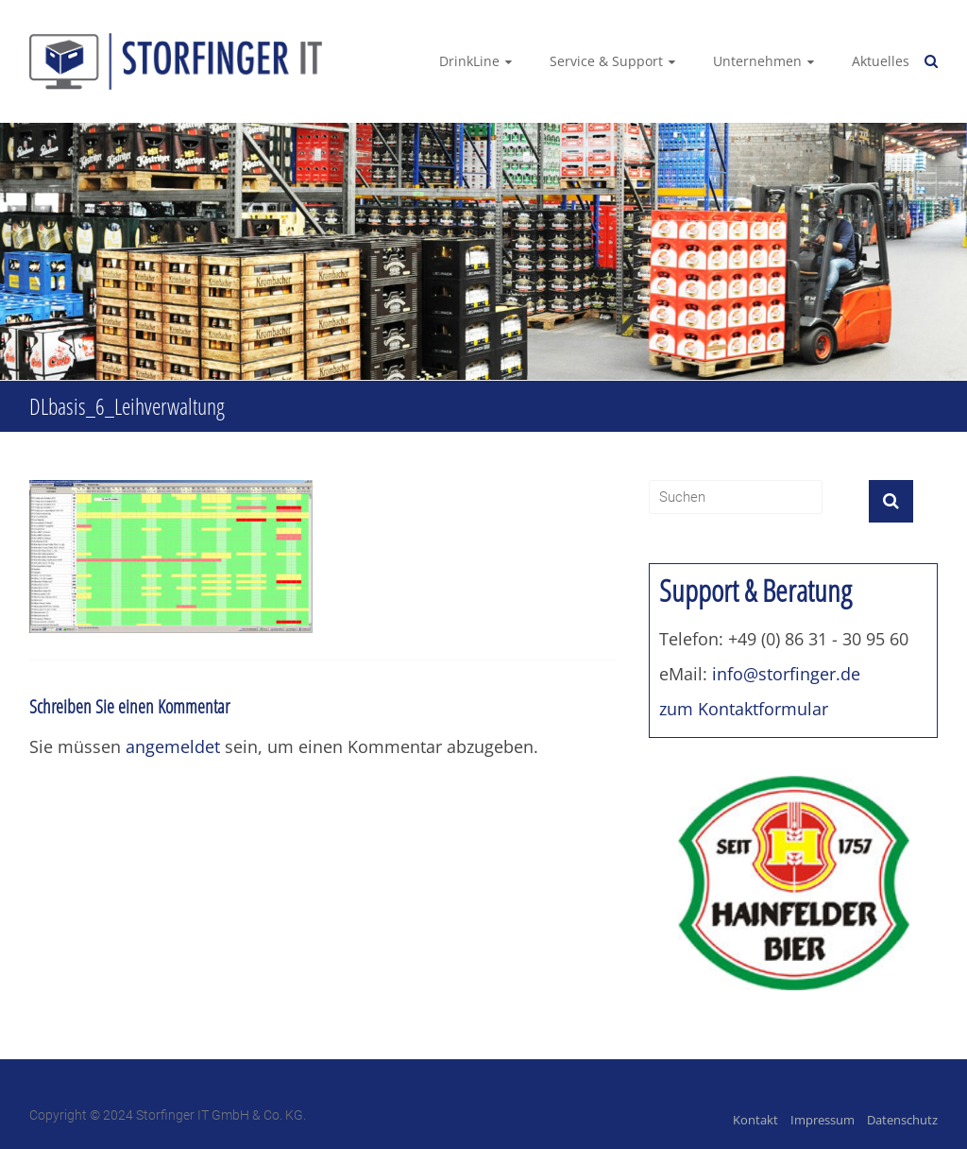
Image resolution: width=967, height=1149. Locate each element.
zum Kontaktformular (743, 708)
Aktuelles (880, 61)
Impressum (822, 1119)
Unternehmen (757, 61)
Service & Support (606, 61)
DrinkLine (469, 61)
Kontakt (755, 1119)
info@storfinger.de (786, 673)
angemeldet (173, 746)
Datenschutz (902, 1119)
